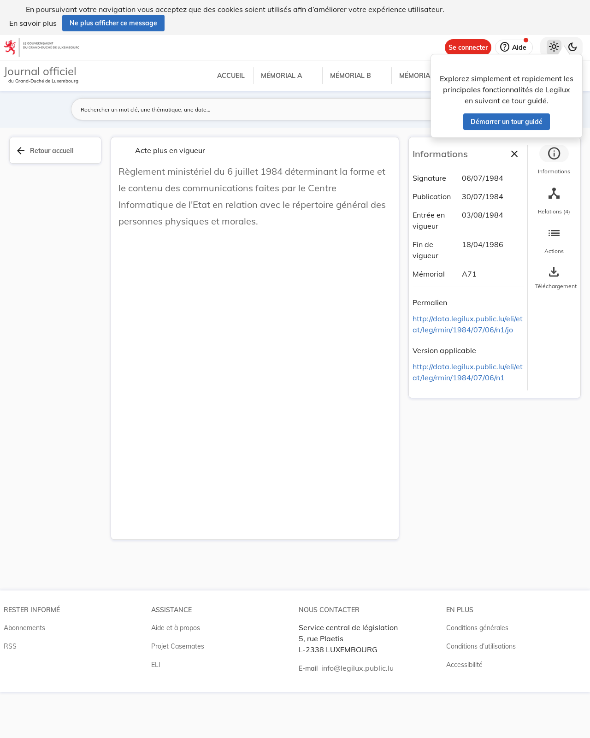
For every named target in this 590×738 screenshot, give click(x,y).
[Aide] (514, 47)
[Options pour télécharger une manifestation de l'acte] (554, 278)
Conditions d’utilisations (481, 646)
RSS (10, 646)
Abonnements (24, 628)
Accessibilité (464, 665)
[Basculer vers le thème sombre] (572, 47)
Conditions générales (477, 628)
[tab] (554, 161)
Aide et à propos (175, 628)
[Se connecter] (468, 47)
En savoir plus (33, 23)
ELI (155, 665)
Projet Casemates (177, 646)
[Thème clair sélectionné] (554, 47)
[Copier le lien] (460, 304)
